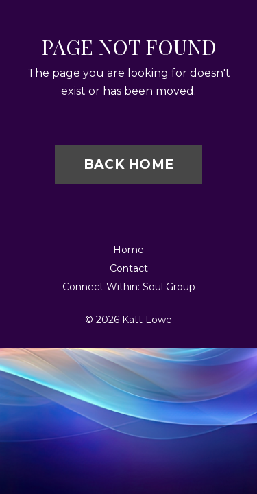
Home (128, 250)
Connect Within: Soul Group (128, 287)
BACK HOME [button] (128, 164)
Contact (129, 268)
